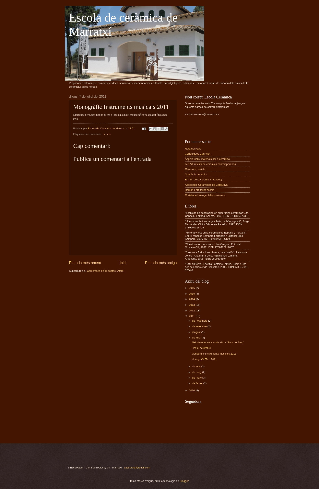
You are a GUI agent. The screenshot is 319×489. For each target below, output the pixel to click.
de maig (197, 372)
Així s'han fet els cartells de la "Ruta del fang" (217, 342)
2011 (192, 316)
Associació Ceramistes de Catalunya (206, 184)
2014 (192, 299)
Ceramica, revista (195, 169)
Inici (123, 263)
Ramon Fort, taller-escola (199, 189)
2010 (192, 390)
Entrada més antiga (161, 263)
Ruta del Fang (193, 148)
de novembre (200, 320)
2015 (192, 293)
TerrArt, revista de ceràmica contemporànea (210, 164)
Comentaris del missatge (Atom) (105, 270)
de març (197, 377)
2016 (192, 287)
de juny (196, 366)
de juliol (197, 337)
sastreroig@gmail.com (137, 467)
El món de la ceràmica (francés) (203, 179)
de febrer (197, 383)
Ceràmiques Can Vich (197, 153)
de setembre (199, 326)
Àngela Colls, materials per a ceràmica (207, 158)
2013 (192, 304)
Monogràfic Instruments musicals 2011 (213, 353)
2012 (192, 310)
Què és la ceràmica (196, 174)
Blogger (184, 480)
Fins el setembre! (201, 347)
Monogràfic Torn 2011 (204, 359)
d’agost (196, 332)
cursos (106, 134)
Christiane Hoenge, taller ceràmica (205, 195)
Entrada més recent (85, 263)
